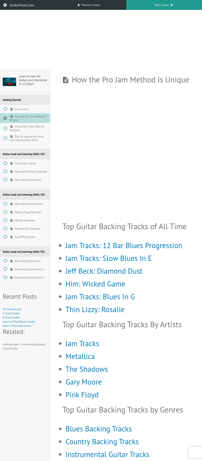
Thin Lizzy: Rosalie (94, 309)
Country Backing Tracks (102, 441)
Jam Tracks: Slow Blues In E (108, 258)
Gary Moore (83, 382)
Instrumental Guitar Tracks (107, 454)
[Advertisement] (101, 39)
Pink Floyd (82, 394)
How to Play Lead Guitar (17, 325)
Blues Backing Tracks (98, 428)
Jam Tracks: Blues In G (100, 296)
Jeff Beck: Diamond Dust (103, 271)
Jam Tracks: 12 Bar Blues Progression (123, 245)
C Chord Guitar (11, 313)
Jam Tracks (82, 343)
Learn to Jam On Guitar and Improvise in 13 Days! (33, 80)
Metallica (80, 356)
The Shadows (86, 369)
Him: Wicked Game (95, 283)
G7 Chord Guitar (12, 309)
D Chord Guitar (11, 317)
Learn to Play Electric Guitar (19, 321)
